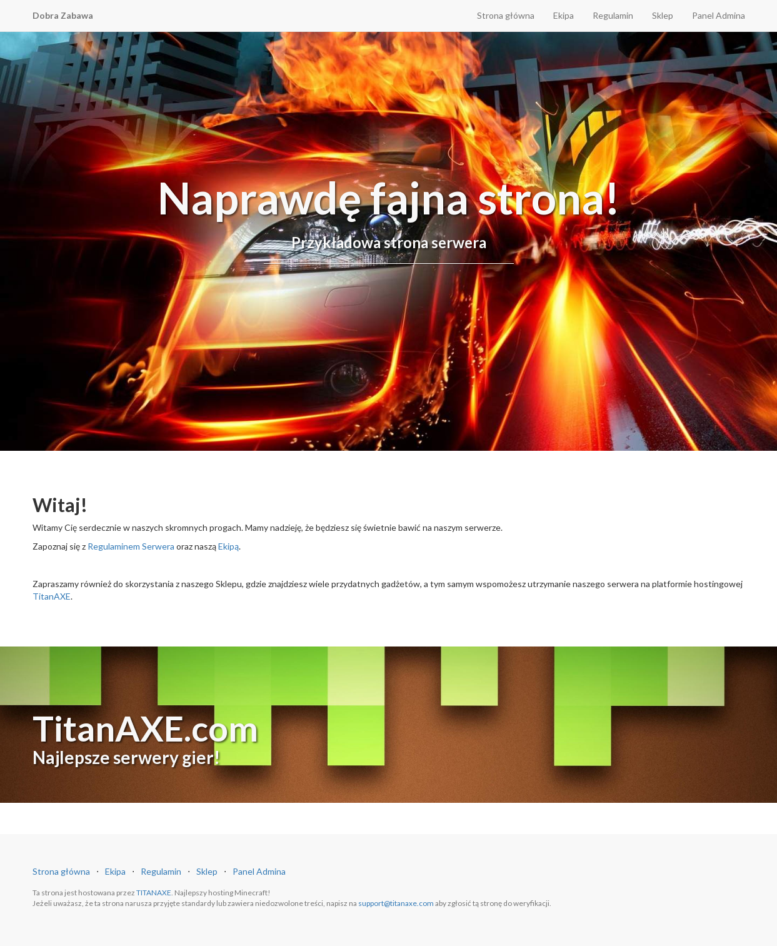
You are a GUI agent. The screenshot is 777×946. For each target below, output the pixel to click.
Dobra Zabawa (63, 15)
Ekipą (228, 546)
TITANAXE (153, 892)
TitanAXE (52, 596)
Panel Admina (718, 15)
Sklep (662, 15)
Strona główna (505, 15)
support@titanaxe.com (396, 903)
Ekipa (563, 15)
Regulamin (613, 15)
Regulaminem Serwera (131, 546)
